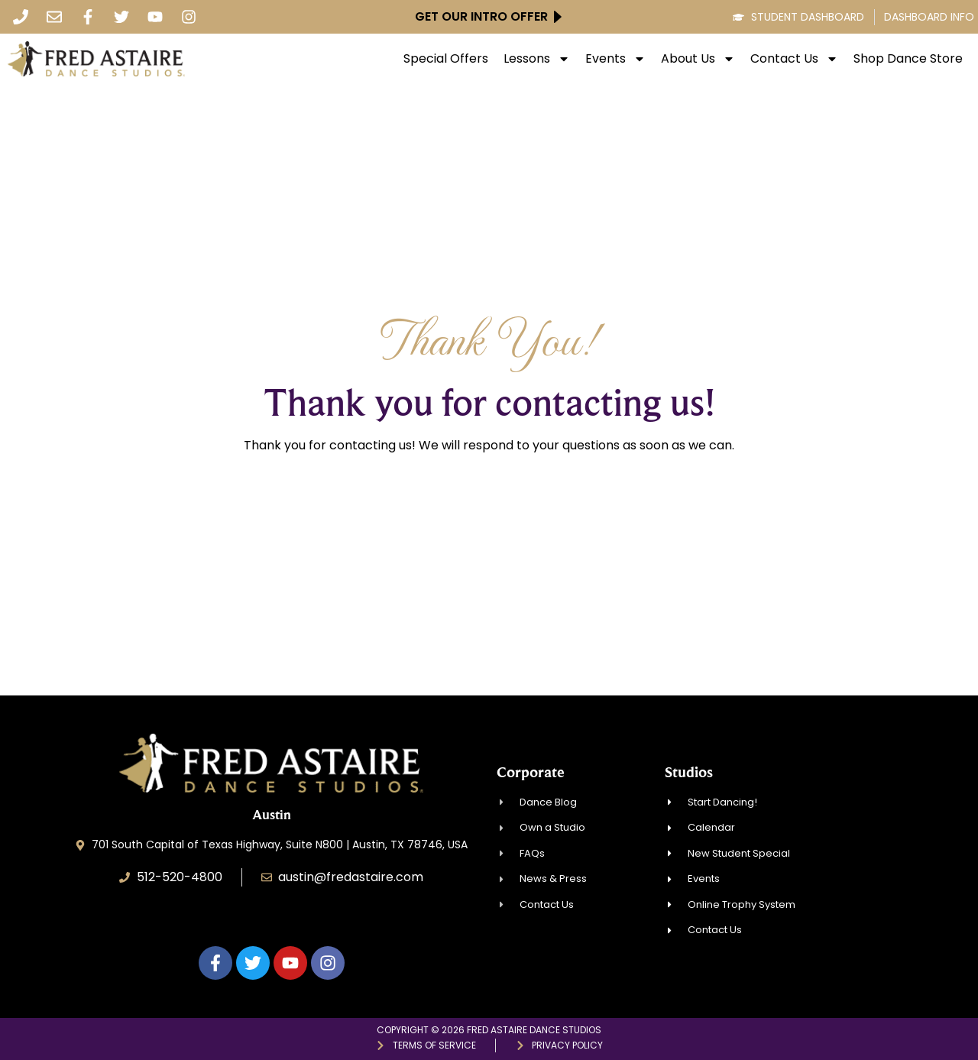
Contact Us (794, 58)
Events (615, 58)
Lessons (537, 58)
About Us (698, 58)
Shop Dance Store (908, 58)
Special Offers (445, 58)
